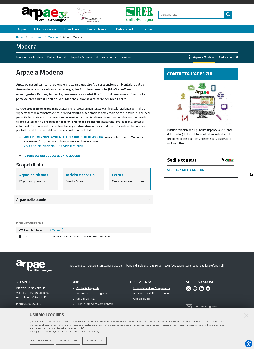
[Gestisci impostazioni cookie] (251, 174)
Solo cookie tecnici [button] (42, 340)
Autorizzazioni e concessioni (113, 57)
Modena (53, 37)
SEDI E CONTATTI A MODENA (185, 170)
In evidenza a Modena (29, 57)
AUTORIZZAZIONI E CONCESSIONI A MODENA (51, 155)
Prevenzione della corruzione (151, 293)
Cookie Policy (93, 331)
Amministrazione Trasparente (151, 288)
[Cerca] (228, 15)
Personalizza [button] (94, 340)
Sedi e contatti (228, 57)
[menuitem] (22, 29)
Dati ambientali (56, 57)
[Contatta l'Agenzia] (200, 103)
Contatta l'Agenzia (87, 288)
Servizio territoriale (71, 146)
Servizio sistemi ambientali (39, 146)
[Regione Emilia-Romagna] (131, 14)
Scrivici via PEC (85, 298)
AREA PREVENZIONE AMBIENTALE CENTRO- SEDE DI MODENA (64, 137)
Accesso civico (141, 298)
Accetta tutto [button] (68, 340)
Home (19, 37)
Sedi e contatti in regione (91, 293)
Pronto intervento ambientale (95, 304)
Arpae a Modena (204, 57)
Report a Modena (81, 57)
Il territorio (35, 37)
